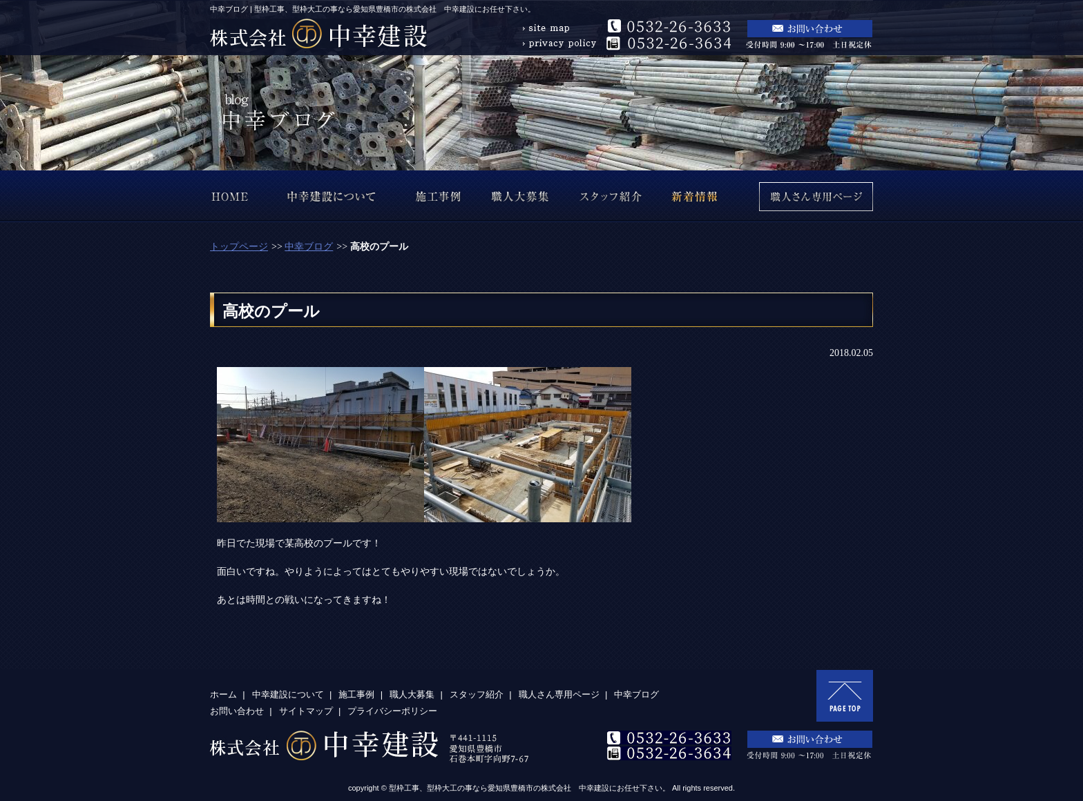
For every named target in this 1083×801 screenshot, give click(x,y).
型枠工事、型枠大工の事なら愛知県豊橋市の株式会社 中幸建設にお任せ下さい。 (529, 788)
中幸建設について (288, 694)
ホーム (223, 694)
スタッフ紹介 (477, 694)
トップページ (239, 246)
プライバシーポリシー (392, 711)
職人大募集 (412, 694)
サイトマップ (306, 711)
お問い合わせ (237, 711)
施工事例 (356, 694)
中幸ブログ (309, 246)
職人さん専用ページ (559, 694)
